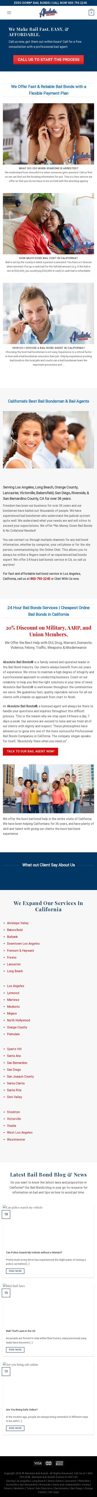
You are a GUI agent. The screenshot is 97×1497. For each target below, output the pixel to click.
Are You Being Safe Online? (22, 1409)
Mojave (12, 1013)
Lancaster (14, 964)
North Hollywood (18, 1020)
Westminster (16, 1139)
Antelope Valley (18, 923)
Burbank (12, 937)
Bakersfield (14, 930)
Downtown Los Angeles (23, 943)
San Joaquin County (20, 1076)
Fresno (11, 957)
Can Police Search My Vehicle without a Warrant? (34, 1252)
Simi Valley (14, 1097)
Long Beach (15, 971)
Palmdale (13, 1034)
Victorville (14, 1119)
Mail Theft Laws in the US (20, 1331)
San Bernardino (17, 1063)
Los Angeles (15, 986)
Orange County (17, 1027)
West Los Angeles (20, 1133)
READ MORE (15, 1271)
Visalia (11, 1126)
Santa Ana (14, 1056)
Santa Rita (14, 1090)
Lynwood (13, 993)
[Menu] (9, 12)
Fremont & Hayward (20, 950)
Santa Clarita (16, 1083)
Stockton (13, 1112)
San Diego (14, 1070)
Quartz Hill (14, 1049)
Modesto (13, 1006)
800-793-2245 (40, 579)
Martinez (13, 1000)
